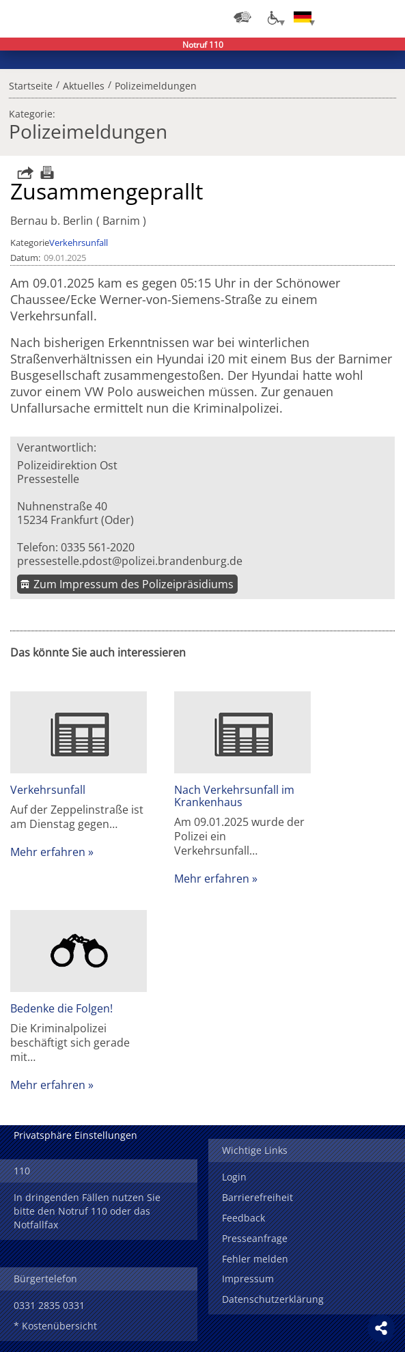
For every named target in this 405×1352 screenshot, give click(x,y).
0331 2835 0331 (49, 1305)
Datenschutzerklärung (273, 1299)
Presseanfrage (255, 1238)
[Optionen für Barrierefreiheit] (272, 17)
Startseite (31, 84)
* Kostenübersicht (55, 1325)
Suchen (357, 17)
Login (234, 1176)
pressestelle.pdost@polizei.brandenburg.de (129, 560)
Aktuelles (83, 84)
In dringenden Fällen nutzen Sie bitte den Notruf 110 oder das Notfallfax (87, 1211)
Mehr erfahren (47, 852)
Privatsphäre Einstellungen (75, 1135)
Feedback (243, 1217)
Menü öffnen (384, 17)
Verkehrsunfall (78, 242)
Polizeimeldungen (156, 84)
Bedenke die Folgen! (61, 1008)
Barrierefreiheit (257, 1197)
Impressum (248, 1278)
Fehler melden (255, 1258)
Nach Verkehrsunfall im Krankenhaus (234, 796)
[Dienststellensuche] (242, 17)
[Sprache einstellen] (302, 17)
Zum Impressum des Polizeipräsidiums (133, 584)
